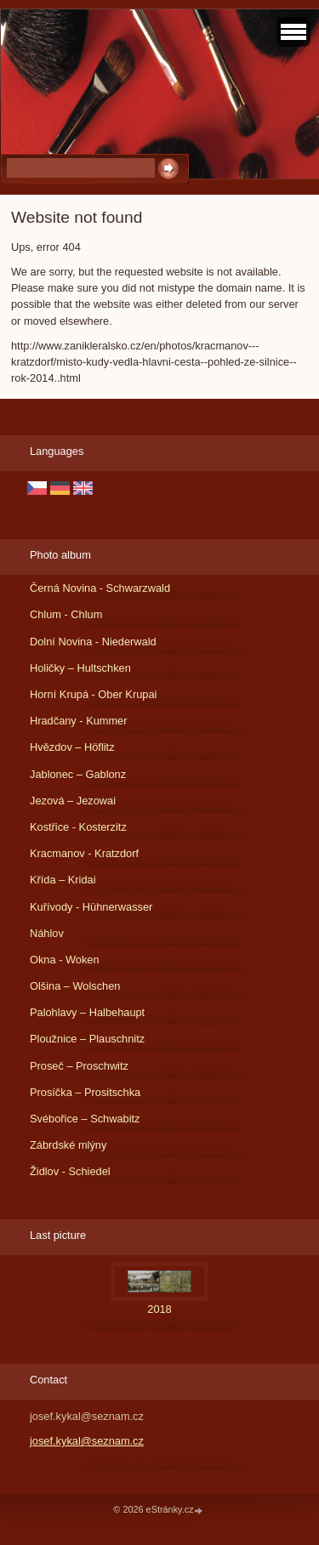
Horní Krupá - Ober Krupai (93, 694)
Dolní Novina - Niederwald (93, 641)
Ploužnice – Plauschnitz (87, 1038)
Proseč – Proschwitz (79, 1065)
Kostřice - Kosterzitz (78, 827)
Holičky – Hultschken (80, 668)
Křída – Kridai (63, 879)
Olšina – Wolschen (75, 986)
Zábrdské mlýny (68, 1145)
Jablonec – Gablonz (78, 774)
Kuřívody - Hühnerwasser (91, 906)
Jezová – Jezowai (73, 800)
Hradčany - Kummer (79, 720)
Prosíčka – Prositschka (85, 1092)
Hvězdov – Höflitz (72, 747)
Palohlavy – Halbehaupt (87, 1012)
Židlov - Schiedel (70, 1171)
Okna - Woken (65, 959)
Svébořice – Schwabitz (85, 1118)
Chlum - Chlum (66, 614)
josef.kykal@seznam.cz (87, 1440)
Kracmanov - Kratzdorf (84, 853)
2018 (159, 1309)
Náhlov (47, 933)
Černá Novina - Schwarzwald (100, 588)
